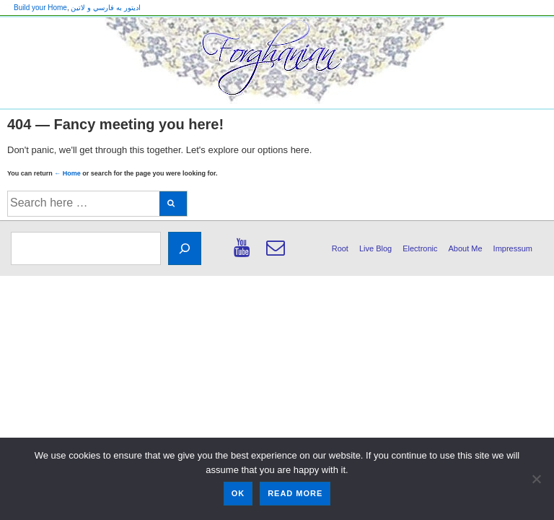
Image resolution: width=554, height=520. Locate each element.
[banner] (277, 63)
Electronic (420, 248)
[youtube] (244, 252)
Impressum (512, 248)
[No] (536, 479)
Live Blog (375, 248)
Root (340, 248)
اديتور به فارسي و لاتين (105, 8)
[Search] (184, 248)
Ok (238, 493)
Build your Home (40, 8)
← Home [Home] (67, 173)
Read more (295, 493)
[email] (277, 252)
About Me (466, 248)
